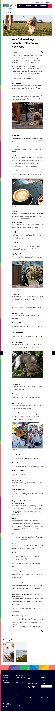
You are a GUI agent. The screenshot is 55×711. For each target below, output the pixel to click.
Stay (29, 676)
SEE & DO (21, 5)
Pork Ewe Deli (16, 249)
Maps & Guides (19, 678)
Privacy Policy (43, 703)
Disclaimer (25, 703)
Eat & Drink (5, 680)
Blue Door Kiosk (21, 511)
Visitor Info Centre (19, 682)
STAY (36, 5)
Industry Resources (39, 2)
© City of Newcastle (21, 705)
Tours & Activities (6, 682)
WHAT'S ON (29, 5)
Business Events (19, 683)
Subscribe (46, 686)
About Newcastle (19, 675)
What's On (30, 678)
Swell (30, 512)
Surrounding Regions (20, 680)
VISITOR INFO (43, 5)
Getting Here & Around (20, 677)
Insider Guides (48, 2)
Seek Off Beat (6, 675)
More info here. (26, 99)
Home (4, 12)
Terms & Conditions (36, 703)
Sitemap (29, 703)
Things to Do (5, 677)
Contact (19, 703)
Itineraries (5, 683)
